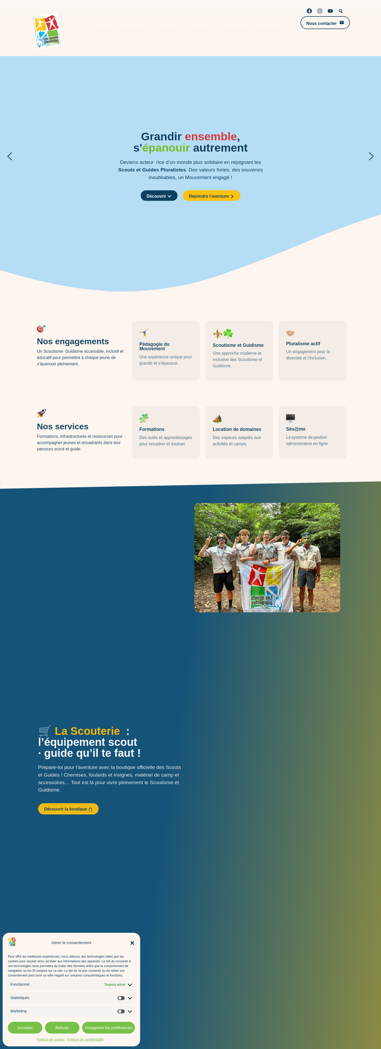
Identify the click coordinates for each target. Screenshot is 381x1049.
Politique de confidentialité (85, 1039)
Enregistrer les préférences (108, 1027)
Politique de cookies (51, 1039)
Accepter (25, 1027)
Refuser (62, 1027)
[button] (132, 943)
